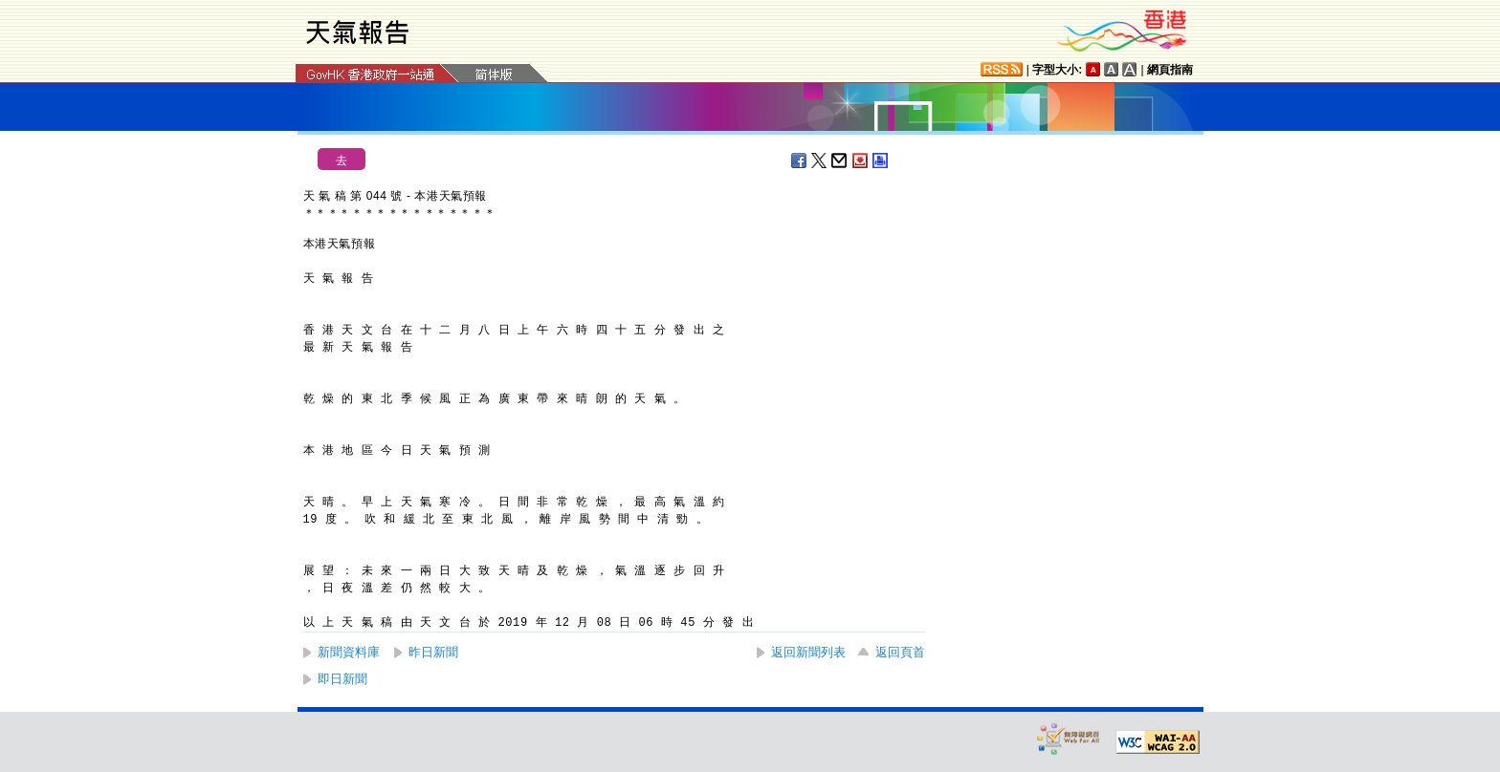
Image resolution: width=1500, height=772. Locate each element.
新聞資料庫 (349, 652)
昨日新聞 (433, 652)
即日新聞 (342, 679)
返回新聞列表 (808, 652)
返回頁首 (900, 652)
